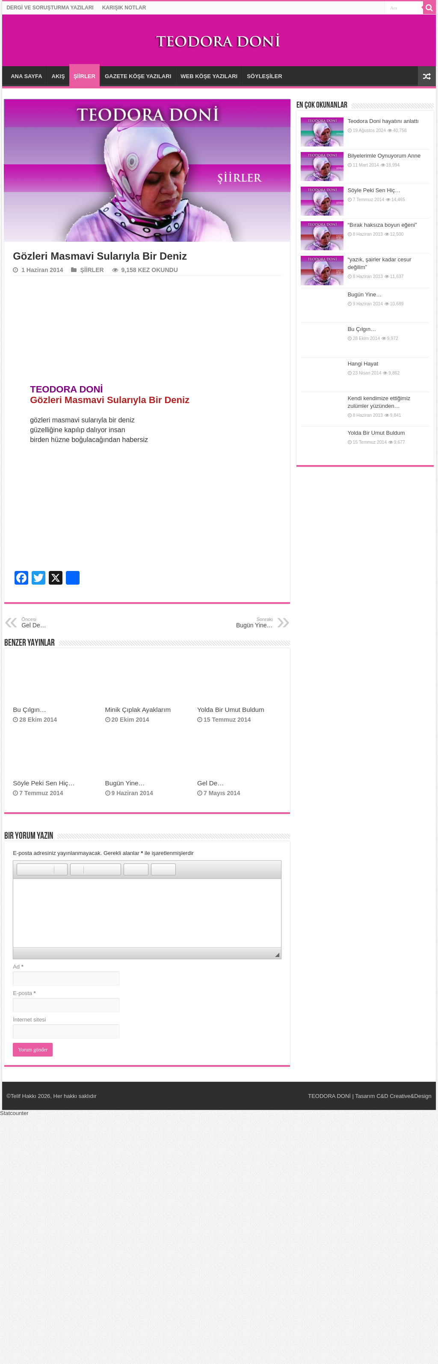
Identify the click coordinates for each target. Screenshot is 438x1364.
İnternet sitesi (29, 1019)
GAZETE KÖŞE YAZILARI (138, 76)
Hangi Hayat (363, 363)
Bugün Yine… (125, 783)
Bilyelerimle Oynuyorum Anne (384, 155)
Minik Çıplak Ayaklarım (138, 709)
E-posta (24, 993)
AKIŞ (58, 76)
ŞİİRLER (84, 76)
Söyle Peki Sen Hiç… (44, 783)
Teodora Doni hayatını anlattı (383, 121)
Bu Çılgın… (30, 709)
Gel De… (210, 783)
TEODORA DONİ (329, 1096)
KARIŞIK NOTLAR (124, 8)
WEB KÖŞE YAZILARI (209, 76)
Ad (18, 966)
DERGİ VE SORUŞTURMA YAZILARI (50, 8)
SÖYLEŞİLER (264, 76)
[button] (23, 869)
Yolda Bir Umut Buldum (230, 709)
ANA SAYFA (26, 76)
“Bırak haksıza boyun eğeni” (382, 225)
